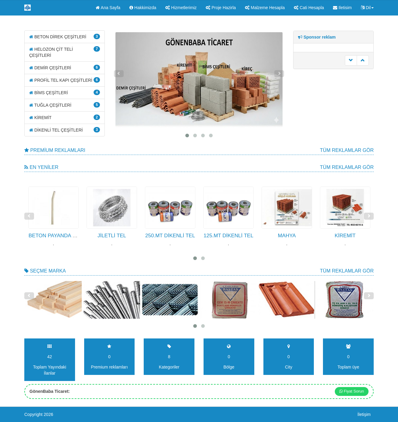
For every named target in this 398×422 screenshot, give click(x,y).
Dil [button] (367, 7)
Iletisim (342, 7)
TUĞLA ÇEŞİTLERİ (64, 105)
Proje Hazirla (221, 7)
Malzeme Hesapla (265, 7)
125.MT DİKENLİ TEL (228, 235)
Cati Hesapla (309, 7)
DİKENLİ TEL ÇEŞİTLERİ (64, 129)
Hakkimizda (142, 7)
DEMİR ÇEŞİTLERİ (64, 67)
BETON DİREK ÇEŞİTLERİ (64, 36)
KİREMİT (64, 117)
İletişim (364, 414)
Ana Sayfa (108, 7)
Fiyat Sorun (351, 391)
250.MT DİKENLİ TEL (170, 235)
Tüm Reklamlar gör (347, 150)
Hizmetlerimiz (181, 7)
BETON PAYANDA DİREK (58, 235)
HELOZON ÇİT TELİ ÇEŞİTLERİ (64, 52)
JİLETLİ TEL (112, 235)
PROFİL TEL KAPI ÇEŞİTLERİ (64, 80)
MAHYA (287, 235)
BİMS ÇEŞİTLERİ (64, 92)
